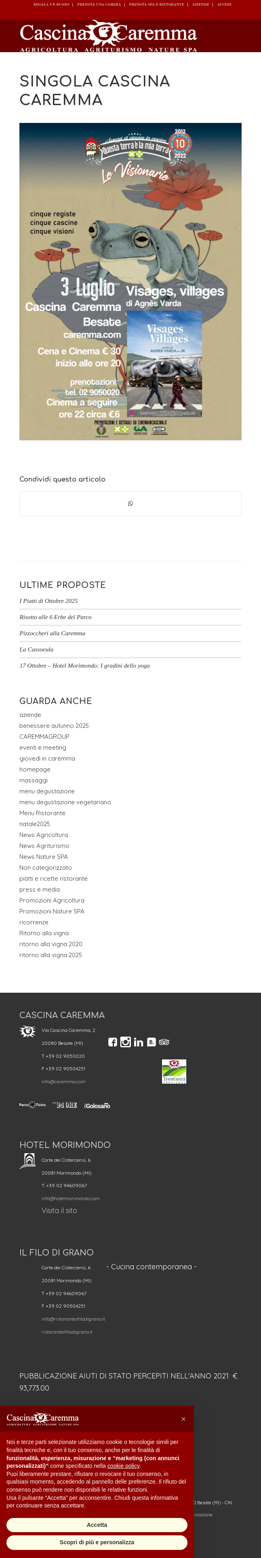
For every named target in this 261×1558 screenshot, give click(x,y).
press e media (39, 889)
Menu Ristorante (42, 813)
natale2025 (34, 824)
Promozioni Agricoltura (51, 900)
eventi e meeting (42, 747)
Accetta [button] (97, 1525)
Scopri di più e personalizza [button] (97, 1542)
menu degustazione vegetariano (65, 802)
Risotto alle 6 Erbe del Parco (55, 616)
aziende (30, 715)
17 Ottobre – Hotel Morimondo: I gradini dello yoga (84, 665)
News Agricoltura (43, 835)
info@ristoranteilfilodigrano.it (73, 1319)
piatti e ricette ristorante (53, 878)
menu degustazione (47, 791)
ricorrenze (33, 922)
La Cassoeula (36, 649)
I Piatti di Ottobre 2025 (48, 600)
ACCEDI (224, 4)
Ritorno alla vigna (44, 933)
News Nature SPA (43, 856)
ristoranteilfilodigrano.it (67, 1332)
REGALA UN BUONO (51, 4)
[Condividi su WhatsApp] (130, 504)
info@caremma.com (64, 1081)
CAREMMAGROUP (44, 736)
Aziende (200, 4)
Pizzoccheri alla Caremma (52, 633)
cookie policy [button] (123, 1466)
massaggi (33, 780)
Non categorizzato (45, 867)
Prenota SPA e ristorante (156, 4)
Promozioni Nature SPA (51, 911)
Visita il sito (59, 1210)
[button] (183, 1418)
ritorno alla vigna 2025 (50, 955)
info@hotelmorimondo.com (71, 1198)
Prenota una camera (99, 4)
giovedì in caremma (47, 758)
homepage (35, 769)
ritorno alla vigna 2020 (50, 944)
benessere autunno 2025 (54, 725)
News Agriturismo (44, 846)
